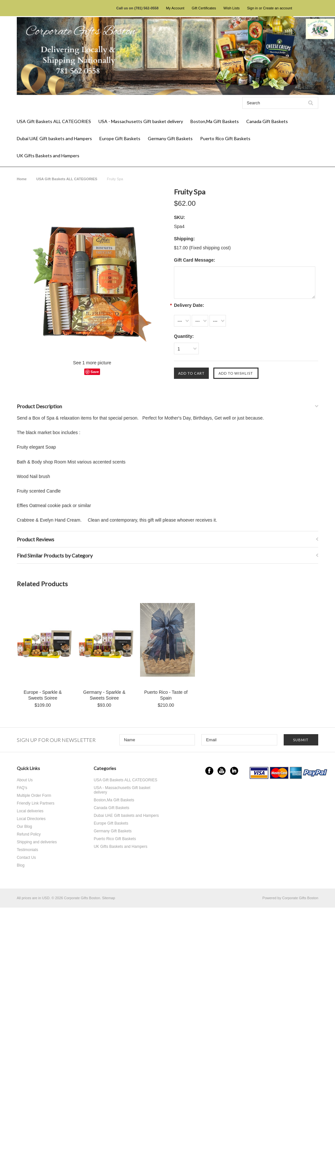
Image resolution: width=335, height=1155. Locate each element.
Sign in (252, 8)
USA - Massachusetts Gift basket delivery (140, 121)
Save (95, 372)
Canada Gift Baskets (267, 121)
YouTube (222, 771)
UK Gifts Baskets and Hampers (48, 155)
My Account (175, 8)
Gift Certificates (204, 8)
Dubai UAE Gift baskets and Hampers (54, 138)
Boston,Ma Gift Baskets (214, 121)
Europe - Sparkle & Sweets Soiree (43, 695)
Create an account (277, 8)
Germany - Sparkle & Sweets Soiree (104, 695)
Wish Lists (231, 8)
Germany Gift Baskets (170, 138)
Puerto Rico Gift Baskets (225, 138)
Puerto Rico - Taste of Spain (166, 695)
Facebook (209, 771)
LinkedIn (234, 771)
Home (22, 179)
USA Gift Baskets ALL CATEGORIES (54, 121)
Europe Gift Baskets (119, 138)
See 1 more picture (92, 362)
